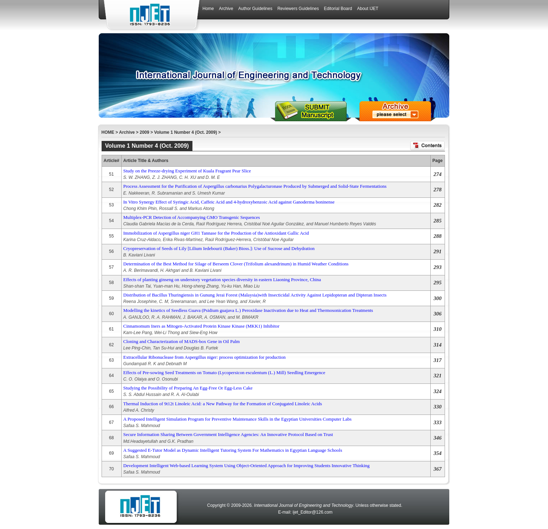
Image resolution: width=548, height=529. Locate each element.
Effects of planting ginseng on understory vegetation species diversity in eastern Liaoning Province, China (222, 279)
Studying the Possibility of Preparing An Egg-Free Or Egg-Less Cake (188, 388)
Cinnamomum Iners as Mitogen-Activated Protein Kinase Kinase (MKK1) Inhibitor (201, 326)
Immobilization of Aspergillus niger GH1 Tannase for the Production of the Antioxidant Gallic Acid (216, 233)
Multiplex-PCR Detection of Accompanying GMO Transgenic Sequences (191, 217)
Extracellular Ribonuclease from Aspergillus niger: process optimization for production (204, 357)
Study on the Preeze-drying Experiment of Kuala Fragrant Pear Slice (187, 170)
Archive (127, 132)
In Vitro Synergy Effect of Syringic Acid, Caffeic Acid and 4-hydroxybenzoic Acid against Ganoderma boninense (229, 202)
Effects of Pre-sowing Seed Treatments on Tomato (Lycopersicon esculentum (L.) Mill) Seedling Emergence (224, 372)
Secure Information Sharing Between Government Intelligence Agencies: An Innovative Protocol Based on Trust (228, 434)
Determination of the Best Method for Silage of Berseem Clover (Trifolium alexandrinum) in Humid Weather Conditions (236, 263)
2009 (144, 132)
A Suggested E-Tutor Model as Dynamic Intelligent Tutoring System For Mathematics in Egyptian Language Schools (232, 450)
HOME (108, 132)
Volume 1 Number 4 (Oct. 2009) (185, 132)
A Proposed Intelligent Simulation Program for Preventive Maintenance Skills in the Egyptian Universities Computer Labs (237, 419)
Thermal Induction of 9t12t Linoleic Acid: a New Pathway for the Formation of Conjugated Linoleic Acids (222, 403)
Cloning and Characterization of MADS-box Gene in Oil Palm (181, 341)
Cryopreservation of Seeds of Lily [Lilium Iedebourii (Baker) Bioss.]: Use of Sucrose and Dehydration (219, 248)
